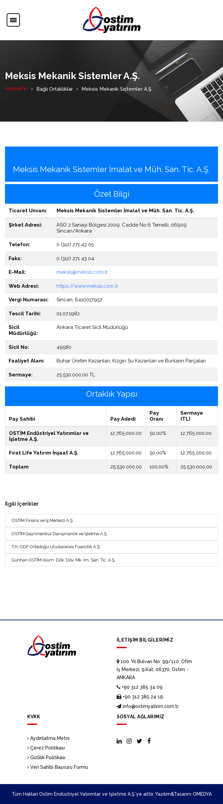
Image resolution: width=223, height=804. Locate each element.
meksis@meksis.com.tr (82, 272)
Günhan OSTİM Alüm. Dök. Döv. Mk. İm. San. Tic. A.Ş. (64, 559)
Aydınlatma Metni (48, 738)
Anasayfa (15, 88)
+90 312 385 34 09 (140, 687)
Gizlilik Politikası (46, 757)
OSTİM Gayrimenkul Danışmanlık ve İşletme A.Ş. (60, 533)
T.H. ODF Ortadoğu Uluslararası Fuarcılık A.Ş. (56, 546)
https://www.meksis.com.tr (87, 286)
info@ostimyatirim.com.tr (148, 706)
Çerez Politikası (46, 748)
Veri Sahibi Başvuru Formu (57, 767)
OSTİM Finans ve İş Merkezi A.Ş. (43, 520)
